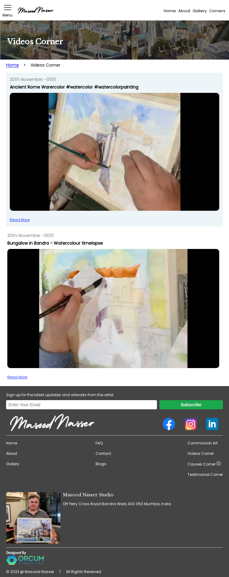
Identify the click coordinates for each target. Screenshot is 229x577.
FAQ (99, 443)
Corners (217, 11)
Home (170, 11)
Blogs (101, 463)
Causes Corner (204, 464)
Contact (103, 453)
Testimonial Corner (205, 474)
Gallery (200, 11)
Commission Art (202, 443)
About (184, 11)
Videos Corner (200, 453)
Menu (7, 11)
